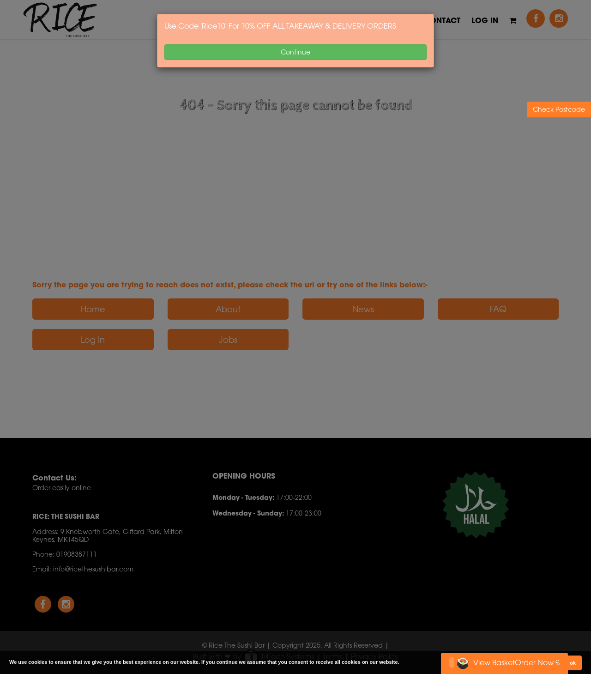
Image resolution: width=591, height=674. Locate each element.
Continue (295, 52)
